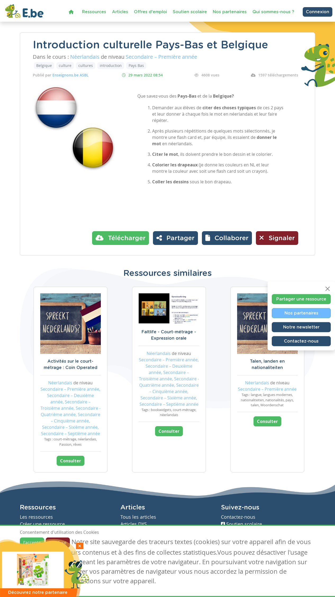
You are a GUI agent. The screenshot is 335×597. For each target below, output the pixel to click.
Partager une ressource (301, 299)
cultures (85, 65)
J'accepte (32, 542)
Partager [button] (175, 238)
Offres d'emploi (150, 12)
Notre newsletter (301, 327)
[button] (227, 238)
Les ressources (36, 517)
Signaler (277, 238)
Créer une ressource (42, 524)
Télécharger (121, 238)
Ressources (94, 12)
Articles (120, 12)
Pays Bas (136, 65)
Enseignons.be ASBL (70, 75)
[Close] (327, 288)
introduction (111, 65)
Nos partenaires (230, 12)
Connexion (317, 12)
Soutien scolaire (190, 12)
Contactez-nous (301, 341)
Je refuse (57, 542)
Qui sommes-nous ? (273, 12)
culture (65, 65)
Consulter (70, 461)
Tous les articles (138, 517)
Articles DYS (133, 524)
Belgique (44, 65)
